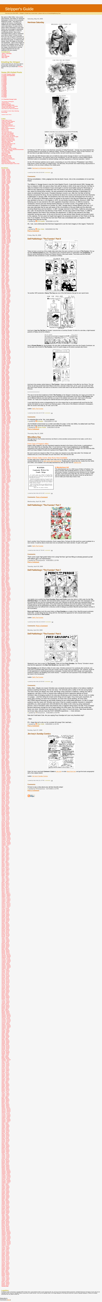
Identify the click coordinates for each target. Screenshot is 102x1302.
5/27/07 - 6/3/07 (5, 268)
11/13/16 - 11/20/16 (6, 838)
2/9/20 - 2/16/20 (5, 1035)
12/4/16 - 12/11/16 (6, 841)
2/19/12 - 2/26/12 (5, 550)
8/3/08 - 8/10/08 (5, 339)
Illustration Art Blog (6, 153)
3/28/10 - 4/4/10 (5, 439)
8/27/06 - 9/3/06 (5, 222)
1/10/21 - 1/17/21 (5, 1063)
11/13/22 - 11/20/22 (6, 1175)
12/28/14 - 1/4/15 (5, 723)
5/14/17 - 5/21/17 (5, 868)
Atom (8, 1300)
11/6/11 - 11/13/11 (6, 533)
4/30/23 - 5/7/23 (5, 1204)
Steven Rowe (41, 427)
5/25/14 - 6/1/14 (5, 686)
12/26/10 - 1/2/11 (5, 482)
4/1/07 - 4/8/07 (5, 258)
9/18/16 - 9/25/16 (5, 828)
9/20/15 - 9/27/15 (5, 767)
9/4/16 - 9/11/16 (5, 826)
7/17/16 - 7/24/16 (5, 818)
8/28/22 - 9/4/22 (5, 1163)
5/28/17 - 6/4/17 (5, 870)
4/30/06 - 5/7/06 (5, 204)
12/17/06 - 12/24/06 (6, 241)
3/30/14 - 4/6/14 (5, 677)
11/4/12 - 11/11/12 (6, 591)
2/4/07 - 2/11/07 (5, 249)
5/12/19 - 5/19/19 (5, 990)
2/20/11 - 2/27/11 (5, 492)
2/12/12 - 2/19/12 (5, 549)
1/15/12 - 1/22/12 (5, 544)
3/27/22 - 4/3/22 (5, 1137)
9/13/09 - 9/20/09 (5, 407)
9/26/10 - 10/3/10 (5, 468)
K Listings (4, 88)
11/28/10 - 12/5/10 (6, 478)
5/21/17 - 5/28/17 (5, 869)
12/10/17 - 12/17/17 (6, 903)
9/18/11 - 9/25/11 (5, 524)
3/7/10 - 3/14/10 (5, 435)
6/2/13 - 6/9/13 (5, 626)
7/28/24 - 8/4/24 (5, 1280)
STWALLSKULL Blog (6, 147)
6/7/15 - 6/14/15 (5, 750)
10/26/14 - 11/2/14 (6, 712)
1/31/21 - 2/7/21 (5, 1066)
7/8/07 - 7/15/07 (5, 275)
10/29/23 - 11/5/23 (6, 1234)
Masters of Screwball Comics (8, 140)
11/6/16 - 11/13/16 (6, 836)
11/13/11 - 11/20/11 (6, 534)
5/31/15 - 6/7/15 (5, 748)
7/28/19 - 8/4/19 (5, 1003)
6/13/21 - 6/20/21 (5, 1089)
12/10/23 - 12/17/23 (6, 1241)
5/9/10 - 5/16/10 (5, 445)
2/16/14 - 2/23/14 (5, 670)
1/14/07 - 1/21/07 (5, 245)
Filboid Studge (5, 154)
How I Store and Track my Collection (10, 108)
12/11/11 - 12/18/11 (6, 539)
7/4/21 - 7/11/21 (5, 1092)
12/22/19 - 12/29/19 (6, 1027)
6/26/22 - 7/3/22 (5, 1152)
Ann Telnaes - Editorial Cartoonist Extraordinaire (13, 149)
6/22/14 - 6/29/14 (5, 691)
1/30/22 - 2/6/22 (5, 1127)
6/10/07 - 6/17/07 (5, 270)
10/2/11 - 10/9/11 (5, 527)
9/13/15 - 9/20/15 (5, 766)
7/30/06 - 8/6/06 (5, 217)
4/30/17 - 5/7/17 (5, 866)
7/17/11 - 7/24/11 (5, 514)
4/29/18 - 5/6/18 (5, 927)
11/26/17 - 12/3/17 (6, 901)
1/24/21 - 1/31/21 (5, 1065)
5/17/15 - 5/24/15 (5, 746)
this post (20, 66)
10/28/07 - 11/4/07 (6, 292)
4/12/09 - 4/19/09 (5, 381)
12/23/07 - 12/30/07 (6, 302)
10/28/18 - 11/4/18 (6, 957)
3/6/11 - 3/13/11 (5, 494)
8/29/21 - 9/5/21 (5, 1102)
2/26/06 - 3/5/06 (5, 194)
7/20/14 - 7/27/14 (5, 696)
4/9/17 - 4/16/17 (5, 862)
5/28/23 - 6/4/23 (5, 1208)
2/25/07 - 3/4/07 (5, 252)
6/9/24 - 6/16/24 (5, 1272)
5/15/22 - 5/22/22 (5, 1145)
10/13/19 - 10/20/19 (6, 1015)
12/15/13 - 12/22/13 (6, 659)
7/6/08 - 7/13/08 (5, 334)
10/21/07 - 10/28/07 (6, 291)
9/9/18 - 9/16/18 (5, 949)
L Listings (4, 89)
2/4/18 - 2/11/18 (5, 913)
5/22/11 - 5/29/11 (5, 505)
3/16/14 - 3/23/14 (5, 675)
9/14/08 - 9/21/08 (5, 346)
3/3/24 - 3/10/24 (5, 1255)
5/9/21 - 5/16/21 (5, 1083)
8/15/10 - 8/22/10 (5, 461)
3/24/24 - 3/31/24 (5, 1259)
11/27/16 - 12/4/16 (6, 840)
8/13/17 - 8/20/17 (5, 883)
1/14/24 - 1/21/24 (5, 1247)
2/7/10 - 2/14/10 (5, 431)
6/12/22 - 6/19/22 (5, 1150)
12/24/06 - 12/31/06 (6, 242)
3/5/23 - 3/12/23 (5, 1194)
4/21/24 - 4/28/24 (5, 1263)
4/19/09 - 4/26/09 (5, 383)
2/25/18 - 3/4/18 (5, 916)
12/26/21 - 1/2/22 (5, 1122)
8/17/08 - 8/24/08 (5, 341)
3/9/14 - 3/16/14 (5, 673)
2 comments (47, 172)
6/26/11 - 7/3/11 (5, 510)
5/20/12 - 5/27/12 (5, 565)
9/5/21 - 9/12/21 (5, 1103)
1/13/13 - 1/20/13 (5, 603)
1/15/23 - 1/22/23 (5, 1186)
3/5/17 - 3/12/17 (5, 856)
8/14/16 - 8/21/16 (5, 822)
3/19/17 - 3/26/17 (5, 859)
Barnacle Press (5, 129)
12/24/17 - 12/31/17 (6, 906)
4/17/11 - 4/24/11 (5, 499)
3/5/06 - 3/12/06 (5, 195)
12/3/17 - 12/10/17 (6, 902)
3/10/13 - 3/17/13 (5, 612)
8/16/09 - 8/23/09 (5, 402)
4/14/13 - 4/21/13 (5, 618)
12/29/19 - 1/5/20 (5, 1028)
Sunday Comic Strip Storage (8, 107)
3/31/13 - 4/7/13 (5, 616)
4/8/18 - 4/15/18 (5, 923)
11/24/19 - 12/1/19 (6, 1022)
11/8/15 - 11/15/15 (6, 775)
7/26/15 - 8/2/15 (5, 758)
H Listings (4, 84)
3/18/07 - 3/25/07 (5, 256)
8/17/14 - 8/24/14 (5, 700)
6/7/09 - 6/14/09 (5, 391)
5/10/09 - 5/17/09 (5, 386)
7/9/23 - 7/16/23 (5, 1215)
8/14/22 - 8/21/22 (5, 1160)
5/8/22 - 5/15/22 (5, 1144)
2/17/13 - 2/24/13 (5, 609)
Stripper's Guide (19, 9)
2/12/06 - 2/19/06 (5, 191)
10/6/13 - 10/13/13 (6, 648)
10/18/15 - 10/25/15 (6, 772)
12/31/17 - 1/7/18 (5, 907)
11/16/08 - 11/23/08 (6, 357)
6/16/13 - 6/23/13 (5, 629)
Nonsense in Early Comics (8, 137)
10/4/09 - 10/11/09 (6, 411)
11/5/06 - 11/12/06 (6, 234)
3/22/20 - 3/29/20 (5, 1042)
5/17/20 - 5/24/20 (5, 1046)
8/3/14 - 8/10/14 (5, 698)
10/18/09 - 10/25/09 (6, 413)
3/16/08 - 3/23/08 (5, 316)
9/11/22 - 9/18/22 (5, 1165)
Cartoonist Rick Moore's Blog (8, 162)
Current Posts (5, 1286)
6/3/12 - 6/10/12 (5, 568)
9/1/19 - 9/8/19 (5, 1009)
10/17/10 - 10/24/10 (6, 470)
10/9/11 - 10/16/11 (6, 528)
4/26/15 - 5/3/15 (5, 743)
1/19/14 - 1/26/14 (5, 665)
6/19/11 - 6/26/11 (5, 509)
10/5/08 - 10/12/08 (6, 350)
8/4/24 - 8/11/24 (5, 1281)
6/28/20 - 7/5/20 (5, 1053)
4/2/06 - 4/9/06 (5, 200)
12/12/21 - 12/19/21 (6, 1119)
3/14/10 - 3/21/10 (5, 436)
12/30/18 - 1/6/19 (5, 968)
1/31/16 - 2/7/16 (5, 790)
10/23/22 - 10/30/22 (6, 1172)
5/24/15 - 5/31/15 (5, 747)
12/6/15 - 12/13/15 (6, 780)
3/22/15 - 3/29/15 (5, 737)
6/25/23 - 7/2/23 (5, 1213)
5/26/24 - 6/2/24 (5, 1269)
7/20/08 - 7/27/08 (5, 337)
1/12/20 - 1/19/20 (5, 1030)
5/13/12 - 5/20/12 (5, 564)
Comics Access (5, 130)
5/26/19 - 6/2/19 (5, 992)
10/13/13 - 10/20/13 (6, 649)
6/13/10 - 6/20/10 (5, 451)
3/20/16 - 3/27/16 (5, 798)
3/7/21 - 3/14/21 (5, 1072)
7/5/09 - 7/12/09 (5, 395)
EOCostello (41, 221)
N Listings (4, 92)
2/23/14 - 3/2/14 (5, 671)
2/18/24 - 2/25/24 (5, 1253)
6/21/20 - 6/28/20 (5, 1052)
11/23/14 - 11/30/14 (6, 717)
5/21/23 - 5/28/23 (5, 1207)
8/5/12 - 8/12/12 (5, 576)
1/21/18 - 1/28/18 (5, 910)
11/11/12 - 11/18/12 (6, 592)
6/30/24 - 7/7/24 (5, 1275)
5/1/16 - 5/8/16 (5, 805)
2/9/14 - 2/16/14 (5, 669)
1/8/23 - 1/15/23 (5, 1185)
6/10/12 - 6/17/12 (5, 569)
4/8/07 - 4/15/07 (5, 259)
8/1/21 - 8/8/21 (5, 1097)
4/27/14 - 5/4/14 (5, 682)
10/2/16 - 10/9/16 (5, 831)
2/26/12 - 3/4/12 (5, 551)
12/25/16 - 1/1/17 (5, 845)
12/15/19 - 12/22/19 (6, 1025)
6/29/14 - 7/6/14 (5, 692)
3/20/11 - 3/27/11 (5, 496)
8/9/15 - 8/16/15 (5, 760)
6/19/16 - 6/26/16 (5, 813)
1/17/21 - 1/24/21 (5, 1064)
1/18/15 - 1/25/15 (5, 726)
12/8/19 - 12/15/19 (6, 1024)
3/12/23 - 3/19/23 (5, 1195)
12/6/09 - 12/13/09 (6, 420)
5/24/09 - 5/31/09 (5, 388)
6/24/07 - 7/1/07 (5, 272)
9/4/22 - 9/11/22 (5, 1164)
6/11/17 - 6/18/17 (5, 873)
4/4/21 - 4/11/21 (5, 1077)
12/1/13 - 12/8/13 (5, 657)
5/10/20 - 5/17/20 (5, 1045)
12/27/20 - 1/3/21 (5, 1061)
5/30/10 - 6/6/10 (5, 448)
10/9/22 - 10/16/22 (6, 1170)
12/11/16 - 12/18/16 (6, 842)
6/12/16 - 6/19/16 (5, 812)
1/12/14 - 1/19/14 (5, 664)
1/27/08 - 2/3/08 (5, 307)
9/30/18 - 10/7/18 (5, 953)
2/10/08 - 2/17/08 (5, 310)
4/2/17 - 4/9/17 (5, 861)
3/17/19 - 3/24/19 (5, 981)
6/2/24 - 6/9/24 (5, 1271)
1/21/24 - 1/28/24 (5, 1248)
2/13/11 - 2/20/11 (5, 490)
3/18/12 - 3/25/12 (5, 555)
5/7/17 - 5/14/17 (5, 867)
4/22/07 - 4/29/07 (5, 262)
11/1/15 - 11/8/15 (5, 774)
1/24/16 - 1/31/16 (5, 788)
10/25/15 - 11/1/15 (6, 773)
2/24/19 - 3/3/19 (5, 977)
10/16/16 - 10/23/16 (6, 833)
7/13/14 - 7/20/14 (5, 695)
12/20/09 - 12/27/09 (6, 422)
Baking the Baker (5, 160)
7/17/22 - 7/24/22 (5, 1156)
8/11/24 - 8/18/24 (5, 1282)
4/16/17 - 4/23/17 (5, 863)
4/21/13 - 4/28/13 (5, 619)
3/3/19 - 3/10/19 (5, 978)
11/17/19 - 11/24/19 (6, 1021)
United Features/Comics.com (8, 126)
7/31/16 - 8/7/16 (5, 820)
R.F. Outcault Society (6, 156)
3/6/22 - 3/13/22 (5, 1133)
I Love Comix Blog (6, 151)
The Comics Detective (7, 132)
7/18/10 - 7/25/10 (5, 456)
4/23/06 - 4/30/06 (5, 203)
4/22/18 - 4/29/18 (5, 926)
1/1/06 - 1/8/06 (5, 184)
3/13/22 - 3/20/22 (5, 1134)
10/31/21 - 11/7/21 (6, 1112)
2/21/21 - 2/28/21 (5, 1070)
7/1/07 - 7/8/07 (5, 273)
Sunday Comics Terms (6, 114)
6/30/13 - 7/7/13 (5, 631)
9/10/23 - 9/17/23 (5, 1226)
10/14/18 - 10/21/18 (6, 955)
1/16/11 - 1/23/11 (5, 486)
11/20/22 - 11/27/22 (6, 1177)
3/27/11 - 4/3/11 (5, 497)
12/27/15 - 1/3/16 (5, 784)
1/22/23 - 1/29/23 (5, 1187)
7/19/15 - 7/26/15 (5, 757)
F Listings (4, 81)
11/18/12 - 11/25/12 (6, 594)
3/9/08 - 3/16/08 (5, 314)
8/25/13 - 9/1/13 (5, 641)
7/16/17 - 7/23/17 (5, 879)
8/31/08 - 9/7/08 (5, 344)
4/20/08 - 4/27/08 (5, 322)
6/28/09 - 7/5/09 (5, 394)
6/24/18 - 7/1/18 (5, 936)
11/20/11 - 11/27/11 (6, 535)
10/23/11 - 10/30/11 (6, 530)
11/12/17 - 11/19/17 (6, 899)
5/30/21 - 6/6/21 (5, 1086)
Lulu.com (58, 771)
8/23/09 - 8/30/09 (5, 404)
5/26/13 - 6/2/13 (5, 625)
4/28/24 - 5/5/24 (5, 1265)
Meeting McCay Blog (6, 155)
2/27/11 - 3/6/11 (5, 493)
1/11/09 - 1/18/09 (5, 366)
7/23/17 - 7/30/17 (5, 880)
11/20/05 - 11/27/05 (6, 177)
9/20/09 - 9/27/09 (5, 408)
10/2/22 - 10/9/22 (5, 1168)
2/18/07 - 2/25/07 (5, 251)
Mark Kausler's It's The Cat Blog (9, 148)
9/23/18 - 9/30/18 (5, 951)
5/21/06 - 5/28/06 (5, 208)
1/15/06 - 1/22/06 (5, 187)
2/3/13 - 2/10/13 (5, 607)
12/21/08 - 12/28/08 (6, 363)
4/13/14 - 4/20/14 (5, 679)
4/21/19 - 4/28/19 (5, 987)
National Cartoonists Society (8, 139)
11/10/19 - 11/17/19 (6, 1019)
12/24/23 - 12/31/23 (6, 1244)
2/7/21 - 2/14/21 (5, 1068)
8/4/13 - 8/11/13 (5, 637)
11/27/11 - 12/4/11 (6, 536)
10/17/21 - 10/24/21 (6, 1110)
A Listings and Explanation (8, 75)
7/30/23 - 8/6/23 (5, 1219)
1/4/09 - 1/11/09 (5, 365)
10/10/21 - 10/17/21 (6, 1109)
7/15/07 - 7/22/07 (5, 276)
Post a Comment (33, 231)
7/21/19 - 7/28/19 (5, 1002)
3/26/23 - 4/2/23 (5, 1198)
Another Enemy (5, 102)
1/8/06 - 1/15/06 (5, 185)
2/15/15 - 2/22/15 (5, 731)
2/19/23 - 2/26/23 (5, 1192)
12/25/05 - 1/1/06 (5, 183)
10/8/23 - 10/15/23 (6, 1231)
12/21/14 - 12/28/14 (6, 722)
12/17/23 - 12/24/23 (6, 1242)
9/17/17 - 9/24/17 (5, 889)
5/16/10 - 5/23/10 (5, 446)
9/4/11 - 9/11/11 (5, 522)
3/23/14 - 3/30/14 (5, 676)
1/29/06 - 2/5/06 (5, 189)
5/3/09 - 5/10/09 (5, 385)
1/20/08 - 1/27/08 (5, 306)
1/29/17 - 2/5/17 (5, 851)
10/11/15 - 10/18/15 (6, 771)
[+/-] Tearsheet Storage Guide (9, 99)
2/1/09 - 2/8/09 (5, 370)
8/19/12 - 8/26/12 (5, 578)
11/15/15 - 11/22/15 (6, 777)
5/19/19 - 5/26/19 (5, 991)
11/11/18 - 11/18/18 (6, 960)
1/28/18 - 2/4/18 (5, 912)
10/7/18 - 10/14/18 (6, 954)
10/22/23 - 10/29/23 (6, 1233)
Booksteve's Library (6, 161)
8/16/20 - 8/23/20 (5, 1058)
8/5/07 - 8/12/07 (5, 278)
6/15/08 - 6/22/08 (5, 331)
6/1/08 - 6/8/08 (5, 329)
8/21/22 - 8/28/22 (5, 1161)
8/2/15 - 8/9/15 (5, 759)
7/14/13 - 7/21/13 (5, 634)
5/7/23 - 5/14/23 (5, 1205)
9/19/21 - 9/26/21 (5, 1105)
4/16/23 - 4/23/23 (5, 1201)
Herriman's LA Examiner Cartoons (42, 168)
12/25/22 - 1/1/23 (5, 1183)
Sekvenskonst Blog (6, 142)
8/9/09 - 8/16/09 (5, 401)
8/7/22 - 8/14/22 (5, 1159)
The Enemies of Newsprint (8, 101)
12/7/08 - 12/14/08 (6, 360)
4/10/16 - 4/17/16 (5, 801)
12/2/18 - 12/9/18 (5, 963)
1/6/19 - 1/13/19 (5, 969)
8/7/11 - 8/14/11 (5, 517)
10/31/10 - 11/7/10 (6, 473)
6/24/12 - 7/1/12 (5, 571)
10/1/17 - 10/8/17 (5, 892)
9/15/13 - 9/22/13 (5, 644)
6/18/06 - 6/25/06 (5, 210)
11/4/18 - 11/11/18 (6, 958)
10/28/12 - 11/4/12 (6, 590)
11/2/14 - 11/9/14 (5, 713)
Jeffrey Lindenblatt (6, 53)
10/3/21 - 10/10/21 (6, 1107)
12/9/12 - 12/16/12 (6, 597)
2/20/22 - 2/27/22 (5, 1131)
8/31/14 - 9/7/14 (5, 703)
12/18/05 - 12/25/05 (6, 182)
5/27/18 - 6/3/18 (5, 931)
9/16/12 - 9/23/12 (5, 583)
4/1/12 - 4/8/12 (5, 557)
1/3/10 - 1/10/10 (5, 425)
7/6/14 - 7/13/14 (5, 693)
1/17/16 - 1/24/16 (5, 787)
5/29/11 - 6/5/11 (5, 506)
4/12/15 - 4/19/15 (5, 740)
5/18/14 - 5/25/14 (5, 685)
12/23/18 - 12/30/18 (6, 967)
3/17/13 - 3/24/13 (5, 614)
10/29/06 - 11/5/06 (6, 232)
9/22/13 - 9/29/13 (5, 645)
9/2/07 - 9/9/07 (5, 283)
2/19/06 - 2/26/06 (5, 192)
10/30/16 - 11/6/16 (6, 835)
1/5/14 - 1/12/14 (5, 663)
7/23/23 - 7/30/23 (5, 1218)
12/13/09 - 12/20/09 (6, 421)
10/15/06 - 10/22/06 (6, 230)
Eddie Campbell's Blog (7, 144)
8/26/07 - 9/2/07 (5, 282)
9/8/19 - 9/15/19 (5, 1010)
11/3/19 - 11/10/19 (6, 1018)
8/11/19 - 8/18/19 (5, 1005)
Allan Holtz (40, 229)
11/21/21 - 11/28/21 (6, 1116)
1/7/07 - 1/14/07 (5, 244)
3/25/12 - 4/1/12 (5, 556)
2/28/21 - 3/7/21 (5, 1071)
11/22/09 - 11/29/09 (6, 418)
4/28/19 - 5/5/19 (5, 988)
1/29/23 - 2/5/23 (5, 1188)
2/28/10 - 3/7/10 (5, 434)
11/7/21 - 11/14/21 (6, 1113)
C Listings (4, 78)
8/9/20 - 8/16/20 (5, 1057)
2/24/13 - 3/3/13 (5, 610)
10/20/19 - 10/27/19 (6, 1016)
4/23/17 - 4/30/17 (5, 865)
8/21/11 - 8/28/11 (5, 520)
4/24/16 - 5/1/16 (5, 804)
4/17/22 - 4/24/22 (5, 1140)
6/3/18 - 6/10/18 (5, 933)
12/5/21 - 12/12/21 (6, 1118)
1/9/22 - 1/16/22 (5, 1124)
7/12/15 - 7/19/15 (5, 756)
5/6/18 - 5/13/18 (5, 928)
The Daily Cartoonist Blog (7, 134)
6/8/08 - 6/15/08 (5, 330)
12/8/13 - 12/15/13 (6, 658)
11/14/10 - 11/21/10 (6, 475)
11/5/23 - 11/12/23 (6, 1235)
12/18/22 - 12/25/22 (6, 1181)
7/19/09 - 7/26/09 (5, 398)
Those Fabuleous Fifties (7, 150)
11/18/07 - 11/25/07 (6, 296)
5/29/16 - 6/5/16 (5, 809)
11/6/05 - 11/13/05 (6, 175)
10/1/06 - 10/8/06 (5, 228)
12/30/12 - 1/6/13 (5, 601)
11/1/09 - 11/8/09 (5, 414)
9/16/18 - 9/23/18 (5, 950)
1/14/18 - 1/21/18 (5, 909)
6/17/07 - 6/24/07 (5, 271)
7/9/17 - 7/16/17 (5, 878)
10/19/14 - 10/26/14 (6, 711)
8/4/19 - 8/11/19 (5, 1004)
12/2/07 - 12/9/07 (5, 298)
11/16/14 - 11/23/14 (6, 716)
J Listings (4, 86)
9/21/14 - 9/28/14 (5, 706)
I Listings (4, 85)
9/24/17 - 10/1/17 (5, 890)
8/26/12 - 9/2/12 (5, 580)
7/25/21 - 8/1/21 (5, 1096)
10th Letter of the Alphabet (8, 133)
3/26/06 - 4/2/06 (5, 198)
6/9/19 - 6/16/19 (5, 995)
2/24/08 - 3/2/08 (5, 312)
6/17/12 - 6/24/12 (5, 570)
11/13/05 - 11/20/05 (6, 176)
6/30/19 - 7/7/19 (5, 998)
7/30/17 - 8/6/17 (5, 881)
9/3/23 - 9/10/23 (5, 1225)
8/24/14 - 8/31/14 (5, 702)
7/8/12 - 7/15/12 (5, 574)
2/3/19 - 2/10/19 (5, 974)
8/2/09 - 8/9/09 (5, 400)
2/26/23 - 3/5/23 (5, 1193)
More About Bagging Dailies (8, 105)
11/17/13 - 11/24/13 (6, 655)
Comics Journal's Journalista (8, 135)
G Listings (4, 83)
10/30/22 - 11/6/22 (6, 1173)
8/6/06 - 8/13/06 (5, 218)
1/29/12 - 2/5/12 (5, 547)
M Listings (4, 90)
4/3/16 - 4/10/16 (5, 800)
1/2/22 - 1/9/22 (5, 1123)
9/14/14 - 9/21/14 (5, 705)
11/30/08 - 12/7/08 (6, 359)
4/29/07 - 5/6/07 (5, 263)
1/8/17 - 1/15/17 (5, 847)
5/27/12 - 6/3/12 (5, 567)
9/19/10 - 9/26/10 (5, 467)
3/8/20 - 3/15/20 (5, 1039)
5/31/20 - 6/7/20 (5, 1049)
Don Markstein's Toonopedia (8, 159)
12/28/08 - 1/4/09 (5, 364)
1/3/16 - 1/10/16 (5, 785)
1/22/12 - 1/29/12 (5, 546)
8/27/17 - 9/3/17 (5, 886)
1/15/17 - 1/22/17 (5, 848)
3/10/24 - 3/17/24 (5, 1256)
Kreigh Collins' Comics (7, 120)
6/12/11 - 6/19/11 (5, 508)
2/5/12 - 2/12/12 (5, 548)
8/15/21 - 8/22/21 (5, 1099)
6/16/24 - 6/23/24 (5, 1273)
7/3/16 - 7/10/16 (5, 815)
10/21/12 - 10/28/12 (6, 589)
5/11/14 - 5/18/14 (5, 684)
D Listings (4, 79)
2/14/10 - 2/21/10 (5, 432)
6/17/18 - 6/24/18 (5, 935)
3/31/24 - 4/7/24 (5, 1260)
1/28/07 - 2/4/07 (5, 248)
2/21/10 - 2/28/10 (5, 433)
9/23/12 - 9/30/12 (5, 584)
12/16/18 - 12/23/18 (6, 966)
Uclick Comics (5, 127)
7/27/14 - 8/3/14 (5, 697)
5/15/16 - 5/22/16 (5, 807)
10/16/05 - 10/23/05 (6, 171)
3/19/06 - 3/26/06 (5, 197)
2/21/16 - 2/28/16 (5, 793)
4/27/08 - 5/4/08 (5, 323)
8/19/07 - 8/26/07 (5, 280)
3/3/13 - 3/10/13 (5, 611)
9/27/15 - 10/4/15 (5, 768)
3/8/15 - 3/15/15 (5, 734)
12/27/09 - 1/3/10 (5, 424)
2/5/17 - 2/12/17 (5, 852)
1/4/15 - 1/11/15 (5, 724)
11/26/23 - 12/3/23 (6, 1239)
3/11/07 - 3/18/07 (5, 255)
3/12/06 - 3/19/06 (5, 196)
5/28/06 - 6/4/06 (5, 209)
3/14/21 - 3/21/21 (5, 1073)
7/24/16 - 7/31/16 (5, 819)
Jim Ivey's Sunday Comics (40, 776)
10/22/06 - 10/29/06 (6, 231)
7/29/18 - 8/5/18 (5, 942)
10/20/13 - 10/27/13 (6, 650)
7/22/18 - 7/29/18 (5, 941)
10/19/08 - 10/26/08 (6, 352)
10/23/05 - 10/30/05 (6, 173)
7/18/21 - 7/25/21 (5, 1095)
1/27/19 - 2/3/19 (5, 973)
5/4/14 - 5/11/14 (5, 683)
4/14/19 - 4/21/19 (5, 985)
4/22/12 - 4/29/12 (5, 561)
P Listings (4, 94)
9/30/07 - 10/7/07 (5, 287)
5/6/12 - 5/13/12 (5, 563)
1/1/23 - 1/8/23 (5, 1184)
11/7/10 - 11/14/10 (6, 474)
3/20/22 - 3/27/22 (5, 1136)
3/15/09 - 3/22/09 (5, 377)
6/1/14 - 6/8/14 (5, 687)
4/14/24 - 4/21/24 (5, 1262)
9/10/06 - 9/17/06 (5, 224)
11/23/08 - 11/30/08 (6, 358)
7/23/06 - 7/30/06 (5, 216)
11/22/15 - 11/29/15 (6, 778)
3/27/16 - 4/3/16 (5, 799)
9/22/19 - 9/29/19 (5, 1011)
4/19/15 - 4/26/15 (5, 741)
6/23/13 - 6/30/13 (5, 630)
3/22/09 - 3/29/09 (5, 378)
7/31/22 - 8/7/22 (5, 1158)
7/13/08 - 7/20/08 (5, 336)
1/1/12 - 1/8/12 (5, 542)
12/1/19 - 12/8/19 (5, 1023)
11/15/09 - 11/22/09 (6, 417)
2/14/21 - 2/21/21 (5, 1069)
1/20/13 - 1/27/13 (5, 604)
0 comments (47, 493)
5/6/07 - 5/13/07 (5, 264)
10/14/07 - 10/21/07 (6, 290)
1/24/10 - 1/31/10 (5, 428)
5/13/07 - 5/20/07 (5, 265)
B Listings (4, 76)
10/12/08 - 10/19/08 (6, 351)
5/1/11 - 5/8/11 (5, 501)
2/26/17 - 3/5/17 (5, 855)
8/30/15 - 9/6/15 (5, 764)
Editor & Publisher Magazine (8, 128)
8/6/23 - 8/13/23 (5, 1220)
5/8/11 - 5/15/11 (5, 502)
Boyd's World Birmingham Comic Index (10, 163)
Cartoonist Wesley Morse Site (8, 143)
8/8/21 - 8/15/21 (5, 1098)
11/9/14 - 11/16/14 (6, 714)
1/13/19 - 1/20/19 (5, 970)
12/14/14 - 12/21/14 (6, 720)
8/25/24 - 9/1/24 (5, 1285)
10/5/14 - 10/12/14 (6, 709)
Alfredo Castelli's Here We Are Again (10, 136)
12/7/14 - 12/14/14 (6, 719)
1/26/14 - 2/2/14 (5, 666)
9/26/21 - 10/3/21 (5, 1106)
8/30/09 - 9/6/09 (5, 405)
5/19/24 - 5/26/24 (5, 1268)
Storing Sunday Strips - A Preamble (10, 106)
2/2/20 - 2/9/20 (5, 1034)
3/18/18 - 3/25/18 (5, 920)
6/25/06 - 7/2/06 (5, 211)
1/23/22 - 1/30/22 (5, 1126)
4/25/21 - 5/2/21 (5, 1080)
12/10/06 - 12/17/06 (6, 239)
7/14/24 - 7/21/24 (5, 1278)
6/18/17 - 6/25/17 (5, 874)
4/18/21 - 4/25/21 (5, 1079)
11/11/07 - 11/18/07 (6, 295)
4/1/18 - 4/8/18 (5, 922)
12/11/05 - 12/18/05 (6, 181)
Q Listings (4, 95)
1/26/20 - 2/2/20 (5, 1032)
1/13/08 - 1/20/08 (5, 305)
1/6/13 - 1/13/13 (5, 602)
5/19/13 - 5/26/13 (5, 624)
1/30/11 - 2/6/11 (5, 488)
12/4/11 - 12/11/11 (6, 537)
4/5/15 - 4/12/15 (5, 739)
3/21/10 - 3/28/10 (5, 438)
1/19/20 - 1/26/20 (5, 1031)
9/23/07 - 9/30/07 (5, 286)
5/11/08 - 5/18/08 (5, 325)
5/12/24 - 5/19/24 (5, 1267)
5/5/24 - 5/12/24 (5, 1266)
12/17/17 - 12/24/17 (6, 905)
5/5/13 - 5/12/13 (5, 622)
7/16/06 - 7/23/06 (5, 215)
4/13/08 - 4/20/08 (5, 320)
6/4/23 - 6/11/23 (5, 1210)
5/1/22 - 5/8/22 (5, 1143)
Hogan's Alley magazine (7, 122)
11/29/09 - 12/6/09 (6, 419)
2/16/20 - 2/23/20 (5, 1036)
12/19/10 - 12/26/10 (6, 481)
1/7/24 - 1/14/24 (5, 1246)
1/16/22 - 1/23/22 (5, 1125)
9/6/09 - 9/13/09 (5, 406)
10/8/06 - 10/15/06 (6, 229)
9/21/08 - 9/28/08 (5, 347)
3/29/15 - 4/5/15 (5, 738)
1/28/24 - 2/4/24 (5, 1249)
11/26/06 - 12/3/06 (6, 237)
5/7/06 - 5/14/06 (5, 205)
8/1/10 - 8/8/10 (5, 459)
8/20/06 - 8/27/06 (5, 221)
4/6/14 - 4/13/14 (5, 678)
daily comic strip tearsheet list (52, 461)
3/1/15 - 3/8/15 (5, 733)
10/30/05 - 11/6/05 (6, 174)
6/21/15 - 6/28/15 (5, 752)
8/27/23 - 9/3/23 (5, 1224)
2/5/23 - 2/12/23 (5, 1190)
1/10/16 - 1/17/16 (5, 786)
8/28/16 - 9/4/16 (5, 825)
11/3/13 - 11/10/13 (6, 652)
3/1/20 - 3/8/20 (5, 1038)
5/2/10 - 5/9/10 (5, 444)
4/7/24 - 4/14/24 (5, 1261)
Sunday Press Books (6, 146)
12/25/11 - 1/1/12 (5, 541)
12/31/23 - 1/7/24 (5, 1245)
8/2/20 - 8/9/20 (5, 1056)
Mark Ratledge (5, 56)
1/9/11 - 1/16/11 (5, 485)
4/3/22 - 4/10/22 (5, 1138)
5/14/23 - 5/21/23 (5, 1206)
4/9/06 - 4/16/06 (5, 201)
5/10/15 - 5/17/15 (5, 745)
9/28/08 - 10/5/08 (5, 348)
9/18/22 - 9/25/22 (5, 1166)
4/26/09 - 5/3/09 (5, 384)
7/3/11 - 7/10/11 (5, 512)
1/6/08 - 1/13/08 (5, 304)
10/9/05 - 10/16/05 (6, 170)
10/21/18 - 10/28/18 (6, 956)
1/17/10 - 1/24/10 (5, 427)
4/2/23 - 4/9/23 (5, 1199)
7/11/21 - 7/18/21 (5, 1093)
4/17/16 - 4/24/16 (5, 802)
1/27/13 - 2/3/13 (5, 605)
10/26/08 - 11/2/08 (6, 353)
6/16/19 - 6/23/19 (5, 996)
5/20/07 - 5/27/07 (5, 266)
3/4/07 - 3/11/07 (5, 253)
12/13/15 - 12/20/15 (6, 781)
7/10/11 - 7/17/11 (5, 513)
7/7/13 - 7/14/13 (5, 632)
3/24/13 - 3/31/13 (5, 615)
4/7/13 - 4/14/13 (5, 617)
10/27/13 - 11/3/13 (6, 651)
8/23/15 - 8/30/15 (5, 763)
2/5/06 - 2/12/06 (5, 190)
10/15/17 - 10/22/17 (6, 894)
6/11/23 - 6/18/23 (5, 1211)
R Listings (4, 97)
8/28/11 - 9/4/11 (5, 521)
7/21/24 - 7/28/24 (5, 1279)
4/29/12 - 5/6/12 (5, 562)
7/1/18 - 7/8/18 (5, 937)
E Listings (4, 80)
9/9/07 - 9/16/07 (5, 284)
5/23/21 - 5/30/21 (5, 1085)
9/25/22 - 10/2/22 (5, 1167)
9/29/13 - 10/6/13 (5, 646)
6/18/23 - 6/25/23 (5, 1212)
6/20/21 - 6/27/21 (5, 1090)
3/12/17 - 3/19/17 (5, 858)
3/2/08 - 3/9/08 (5, 313)
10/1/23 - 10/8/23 (5, 1229)
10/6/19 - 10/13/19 (6, 1014)
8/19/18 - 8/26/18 (5, 946)
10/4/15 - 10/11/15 (6, 770)
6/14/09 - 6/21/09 (5, 392)
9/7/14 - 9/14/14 (5, 704)
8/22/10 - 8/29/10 (5, 462)
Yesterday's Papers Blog (7, 141)
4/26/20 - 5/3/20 (5, 1043)
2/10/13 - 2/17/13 (5, 608)
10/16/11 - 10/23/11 (6, 529)
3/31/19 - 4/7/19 (5, 983)
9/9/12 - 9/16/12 (5, 582)
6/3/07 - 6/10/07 (5, 269)
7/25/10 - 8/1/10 (5, 458)
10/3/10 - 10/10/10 (6, 469)
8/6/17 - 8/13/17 (5, 882)
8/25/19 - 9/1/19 (5, 1008)
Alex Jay (4, 55)
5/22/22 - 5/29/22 (5, 1146)
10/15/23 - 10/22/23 (6, 1232)
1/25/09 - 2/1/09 (5, 368)
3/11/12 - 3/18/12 (5, 554)
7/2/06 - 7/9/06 (5, 212)
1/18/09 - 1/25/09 (5, 367)
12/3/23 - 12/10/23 (6, 1240)
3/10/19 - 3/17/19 (5, 980)
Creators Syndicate (6, 123)
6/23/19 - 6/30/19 (5, 997)
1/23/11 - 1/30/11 (5, 487)
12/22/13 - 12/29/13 (6, 661)
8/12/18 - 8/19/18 (5, 944)
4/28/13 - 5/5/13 (5, 621)
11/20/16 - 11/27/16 (6, 839)
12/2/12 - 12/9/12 (5, 596)
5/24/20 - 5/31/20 (5, 1048)
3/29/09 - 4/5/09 (5, 379)
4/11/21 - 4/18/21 (5, 1078)
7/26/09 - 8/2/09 (5, 399)
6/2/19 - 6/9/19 (5, 994)
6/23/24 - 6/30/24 (5, 1274)
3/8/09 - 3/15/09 (5, 375)
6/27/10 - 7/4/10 (5, 453)
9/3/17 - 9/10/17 (5, 887)
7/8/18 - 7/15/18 (5, 939)
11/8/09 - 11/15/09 (6, 415)
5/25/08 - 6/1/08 (5, 327)
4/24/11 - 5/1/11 (5, 500)
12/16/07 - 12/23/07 (6, 300)
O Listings (4, 93)
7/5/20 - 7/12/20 (5, 1055)
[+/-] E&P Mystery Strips (8, 74)
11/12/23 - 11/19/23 (6, 1236)
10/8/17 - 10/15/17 (6, 893)
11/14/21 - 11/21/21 (6, 1114)
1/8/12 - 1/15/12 (5, 543)
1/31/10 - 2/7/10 (5, 429)
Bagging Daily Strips (6, 104)
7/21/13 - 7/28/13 (5, 635)
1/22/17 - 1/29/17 (5, 849)
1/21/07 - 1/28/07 (5, 246)
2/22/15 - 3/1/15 (5, 732)
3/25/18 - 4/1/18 (5, 921)
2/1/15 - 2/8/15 (5, 729)
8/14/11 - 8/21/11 (5, 519)
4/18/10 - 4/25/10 (5, 441)
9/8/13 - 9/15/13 (5, 643)
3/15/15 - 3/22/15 (5, 736)
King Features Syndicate (7, 125)
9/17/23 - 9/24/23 (5, 1227)
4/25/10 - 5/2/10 (5, 442)
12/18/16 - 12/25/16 (6, 844)
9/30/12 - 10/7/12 (5, 585)
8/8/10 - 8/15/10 (5, 460)
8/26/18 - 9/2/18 (5, 947)
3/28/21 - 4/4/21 (5, 1076)
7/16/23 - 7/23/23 (5, 1217)
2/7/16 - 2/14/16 (5, 791)
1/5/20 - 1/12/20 (5, 1029)
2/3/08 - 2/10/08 (5, 309)
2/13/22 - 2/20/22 (5, 1130)
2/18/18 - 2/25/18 (5, 915)
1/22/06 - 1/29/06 (5, 188)
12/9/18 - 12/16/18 (6, 964)
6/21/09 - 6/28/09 (5, 393)
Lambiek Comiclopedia (7, 157)
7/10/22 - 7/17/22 (5, 1154)
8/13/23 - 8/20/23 (5, 1221)
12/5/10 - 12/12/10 (6, 479)
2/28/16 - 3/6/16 (5, 794)
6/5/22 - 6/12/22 (5, 1149)
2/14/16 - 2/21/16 (5, 792)
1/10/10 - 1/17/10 (5, 426)
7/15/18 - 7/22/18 (5, 940)
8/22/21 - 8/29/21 (5, 1100)
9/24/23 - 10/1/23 (5, 1228)
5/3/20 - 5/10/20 (5, 1044)
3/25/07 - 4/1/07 (5, 257)
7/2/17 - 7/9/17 (5, 876)
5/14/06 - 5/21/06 (5, 207)
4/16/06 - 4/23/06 (5, 202)
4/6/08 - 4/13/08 (5, 319)
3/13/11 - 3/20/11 (5, 495)
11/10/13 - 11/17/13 (6, 653)
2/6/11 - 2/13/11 (5, 489)
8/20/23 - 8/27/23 (5, 1222)
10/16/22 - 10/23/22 (6, 1171)
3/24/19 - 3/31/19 (5, 982)
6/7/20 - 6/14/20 (5, 1050)
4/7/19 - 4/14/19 (5, 984)
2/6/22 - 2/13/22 (5, 1129)
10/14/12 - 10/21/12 (6, 588)
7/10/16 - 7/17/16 (5, 817)
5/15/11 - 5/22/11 (5, 503)
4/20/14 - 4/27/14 (5, 680)
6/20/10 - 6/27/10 (5, 452)
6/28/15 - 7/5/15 (5, 753)
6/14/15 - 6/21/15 (5, 751)
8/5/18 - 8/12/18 (5, 943)
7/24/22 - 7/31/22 (5, 1157)
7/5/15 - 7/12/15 (5, 754)
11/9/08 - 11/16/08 (6, 356)
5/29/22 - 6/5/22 (5, 1147)
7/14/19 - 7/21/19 (5, 1001)
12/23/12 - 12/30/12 (6, 600)
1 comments (47, 550)
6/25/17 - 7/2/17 (5, 875)
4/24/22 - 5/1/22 (5, 1141)
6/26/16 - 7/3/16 (5, 814)
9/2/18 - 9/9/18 (5, 948)
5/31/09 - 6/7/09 (5, 390)
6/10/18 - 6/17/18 (5, 934)
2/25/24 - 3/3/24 (5, 1254)
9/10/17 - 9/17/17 (5, 888)
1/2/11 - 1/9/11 (5, 483)
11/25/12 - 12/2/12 (6, 595)
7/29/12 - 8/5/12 (5, 575)
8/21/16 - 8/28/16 (5, 824)
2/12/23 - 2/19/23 (5, 1191)
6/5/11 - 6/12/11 (5, 507)
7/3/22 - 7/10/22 (5, 1153)
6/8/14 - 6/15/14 (5, 689)
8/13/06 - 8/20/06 (5, 219)
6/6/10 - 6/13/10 (5, 449)
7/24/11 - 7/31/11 (5, 515)
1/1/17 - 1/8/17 (5, 846)
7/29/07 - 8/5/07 (5, 277)
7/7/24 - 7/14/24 (5, 1276)
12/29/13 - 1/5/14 (5, 662)
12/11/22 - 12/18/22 (6, 1180)
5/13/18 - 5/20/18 (5, 929)
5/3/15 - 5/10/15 (5, 744)
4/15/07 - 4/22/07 (5, 261)
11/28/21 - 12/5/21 (6, 1117)
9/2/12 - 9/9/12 (5, 581)
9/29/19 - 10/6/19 (5, 1012)
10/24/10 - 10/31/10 (6, 472)
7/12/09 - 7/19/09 (5, 397)
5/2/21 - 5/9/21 (5, 1082)
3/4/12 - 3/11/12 (5, 553)
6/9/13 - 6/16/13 (5, 628)
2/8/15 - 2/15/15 (5, 730)
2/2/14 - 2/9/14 (5, 668)
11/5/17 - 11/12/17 (6, 897)
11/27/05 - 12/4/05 (6, 178)
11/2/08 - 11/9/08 (5, 354)
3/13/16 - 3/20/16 (5, 797)
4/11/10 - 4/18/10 (5, 440)
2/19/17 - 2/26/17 (5, 854)
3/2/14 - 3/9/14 (5, 672)
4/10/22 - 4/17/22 (5, 1139)
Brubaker (40, 421)
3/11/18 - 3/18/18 (5, 919)
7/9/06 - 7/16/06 (5, 214)
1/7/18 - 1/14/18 (5, 908)
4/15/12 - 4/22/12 (5, 560)
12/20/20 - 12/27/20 (6, 1059)
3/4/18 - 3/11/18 (5, 917)
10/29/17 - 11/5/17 (6, 896)
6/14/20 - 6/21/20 (5, 1051)
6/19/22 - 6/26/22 (5, 1151)
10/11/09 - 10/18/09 (6, 412)
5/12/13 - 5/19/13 (5, 623)
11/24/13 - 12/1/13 (6, 656)
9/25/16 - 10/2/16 (5, 829)
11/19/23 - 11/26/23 (6, 1238)
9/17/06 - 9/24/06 (5, 225)
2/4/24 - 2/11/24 (5, 1251)
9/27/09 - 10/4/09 (5, 409)
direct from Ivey (71, 771)
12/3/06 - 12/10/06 (6, 238)
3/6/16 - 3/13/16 (5, 795)
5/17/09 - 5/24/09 (5, 387)
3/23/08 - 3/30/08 (5, 317)
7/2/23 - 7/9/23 (5, 1214)
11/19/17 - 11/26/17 (6, 900)
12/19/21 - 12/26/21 (6, 1120)
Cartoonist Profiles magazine (8, 121)
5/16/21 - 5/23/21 (5, 1084)
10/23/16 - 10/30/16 (6, 834)
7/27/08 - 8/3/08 (5, 338)
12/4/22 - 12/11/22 (6, 1179)
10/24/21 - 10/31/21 (6, 1111)
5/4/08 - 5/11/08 (5, 324)
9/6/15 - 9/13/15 (5, 765)
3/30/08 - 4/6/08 (5, 318)
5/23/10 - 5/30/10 (5, 447)
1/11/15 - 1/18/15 (5, 725)
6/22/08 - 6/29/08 (5, 332)
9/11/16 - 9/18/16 (5, 827)
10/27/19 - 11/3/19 (6, 1017)
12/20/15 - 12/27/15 (6, 783)
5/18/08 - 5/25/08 (5, 326)
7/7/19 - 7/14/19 (5, 1000)
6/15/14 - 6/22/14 (5, 690)
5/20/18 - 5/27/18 (5, 930)
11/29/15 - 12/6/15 (6, 779)
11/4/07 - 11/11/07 (6, 293)
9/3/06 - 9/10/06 (5, 223)
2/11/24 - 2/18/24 (5, 1252)
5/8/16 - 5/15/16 (5, 806)
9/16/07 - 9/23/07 (5, 285)
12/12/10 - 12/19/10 (6, 480)
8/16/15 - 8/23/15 (5, 761)
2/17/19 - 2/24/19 (5, 976)
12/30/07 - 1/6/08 (5, 303)
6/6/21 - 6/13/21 (5, 1088)
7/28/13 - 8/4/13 (5, 636)
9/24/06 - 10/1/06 (5, 226)
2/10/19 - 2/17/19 (5, 975)
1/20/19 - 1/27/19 (5, 971)
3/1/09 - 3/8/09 (5, 374)
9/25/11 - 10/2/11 (5, 526)
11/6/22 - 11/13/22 (6, 1174)
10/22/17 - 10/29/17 (6, 895)
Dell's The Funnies (37, 408)
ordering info (77, 462)
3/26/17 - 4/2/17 (5, 860)
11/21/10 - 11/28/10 (6, 476)
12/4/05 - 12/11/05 (6, 180)
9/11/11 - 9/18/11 (5, 523)
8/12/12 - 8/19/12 (5, 577)
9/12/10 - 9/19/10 (5, 466)
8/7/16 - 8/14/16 (5, 821)
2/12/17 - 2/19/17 (5, 853)
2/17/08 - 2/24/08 (5, 311)
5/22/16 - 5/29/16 (5, 808)
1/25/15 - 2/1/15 (5, 727)
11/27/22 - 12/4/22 (6, 1178)
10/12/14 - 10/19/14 (6, 710)
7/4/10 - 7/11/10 (5, 454)
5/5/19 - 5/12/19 (5, 989)
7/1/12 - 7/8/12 (5, 573)
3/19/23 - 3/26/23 (5, 1197)
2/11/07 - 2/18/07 (5, 250)
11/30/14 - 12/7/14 (6, 718)
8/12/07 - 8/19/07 (5, 279)
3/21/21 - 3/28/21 (5, 1075)
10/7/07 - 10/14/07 (6, 289)
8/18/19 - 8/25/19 (5, 1007)
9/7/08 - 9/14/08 (5, 345)
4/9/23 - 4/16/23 (5, 1200)
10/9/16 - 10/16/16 (6, 832)
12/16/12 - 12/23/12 (6, 598)
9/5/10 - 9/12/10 (5, 465)
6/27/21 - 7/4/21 (5, 1091)
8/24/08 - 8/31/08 (5, 343)
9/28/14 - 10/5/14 (5, 707)
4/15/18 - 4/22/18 (5, 924)
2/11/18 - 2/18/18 (5, 914)
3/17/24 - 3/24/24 (5, 1258)
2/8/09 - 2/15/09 (5, 371)
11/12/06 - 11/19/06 (6, 235)
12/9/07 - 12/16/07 (6, 299)
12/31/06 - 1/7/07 (5, 243)
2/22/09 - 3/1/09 (5, 373)
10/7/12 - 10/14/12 (6, 587)
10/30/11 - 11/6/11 (6, 531)
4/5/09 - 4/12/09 (5, 380)
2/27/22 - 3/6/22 (5, 1132)
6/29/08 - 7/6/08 (5, 333)
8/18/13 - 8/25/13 (5, 639)
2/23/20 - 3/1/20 (5, 1037)
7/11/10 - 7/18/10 (5, 455)
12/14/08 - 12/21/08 (6, 361)
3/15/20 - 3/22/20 (5, 1041)
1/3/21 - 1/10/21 (5, 1062)
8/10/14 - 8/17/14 (5, 699)
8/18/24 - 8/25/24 (5, 1283)
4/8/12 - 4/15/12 (5, 558)
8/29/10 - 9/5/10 (5, 463)
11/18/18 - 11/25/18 (6, 961)
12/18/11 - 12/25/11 (6, 540)
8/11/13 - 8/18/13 (5, 638)
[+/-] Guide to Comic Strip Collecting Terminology (10, 111)
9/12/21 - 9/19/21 (5, 1104)
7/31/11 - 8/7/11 (5, 516)
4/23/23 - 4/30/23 (5, 1202)
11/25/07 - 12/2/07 (6, 297)
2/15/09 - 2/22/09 (5, 372)
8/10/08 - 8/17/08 (5, 340)
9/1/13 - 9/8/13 (5, 642)
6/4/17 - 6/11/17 (5, 872)
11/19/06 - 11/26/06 (6, 236)
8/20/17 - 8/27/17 (5, 885)
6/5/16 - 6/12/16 (5, 811)
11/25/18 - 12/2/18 (6, 962)
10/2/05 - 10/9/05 (5, 169)
